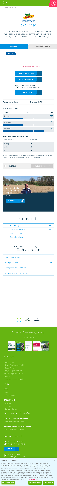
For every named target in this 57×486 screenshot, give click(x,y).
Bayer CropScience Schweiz (15, 373)
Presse (7, 376)
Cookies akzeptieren (35, 482)
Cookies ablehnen (48, 482)
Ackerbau (8, 403)
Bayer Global (9, 362)
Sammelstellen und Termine (15, 422)
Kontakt (9, 449)
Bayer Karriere (10, 368)
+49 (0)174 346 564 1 (17, 444)
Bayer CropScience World (14, 365)
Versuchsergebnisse (26, 79)
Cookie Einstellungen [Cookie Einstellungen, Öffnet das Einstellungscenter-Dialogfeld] (8, 482)
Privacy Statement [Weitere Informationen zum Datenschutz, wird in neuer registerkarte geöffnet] (32, 479)
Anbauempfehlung (43, 46)
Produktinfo (14, 46)
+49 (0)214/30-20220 (17, 457)
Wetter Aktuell (10, 395)
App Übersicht (29, 338)
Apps (7, 392)
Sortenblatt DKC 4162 (26, 73)
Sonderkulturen (11, 409)
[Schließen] (54, 461)
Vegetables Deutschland (14, 379)
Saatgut (8, 406)
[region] (28, 472)
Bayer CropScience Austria (14, 371)
